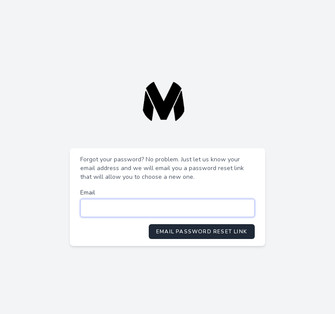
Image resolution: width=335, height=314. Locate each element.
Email (87, 192)
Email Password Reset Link (201, 231)
